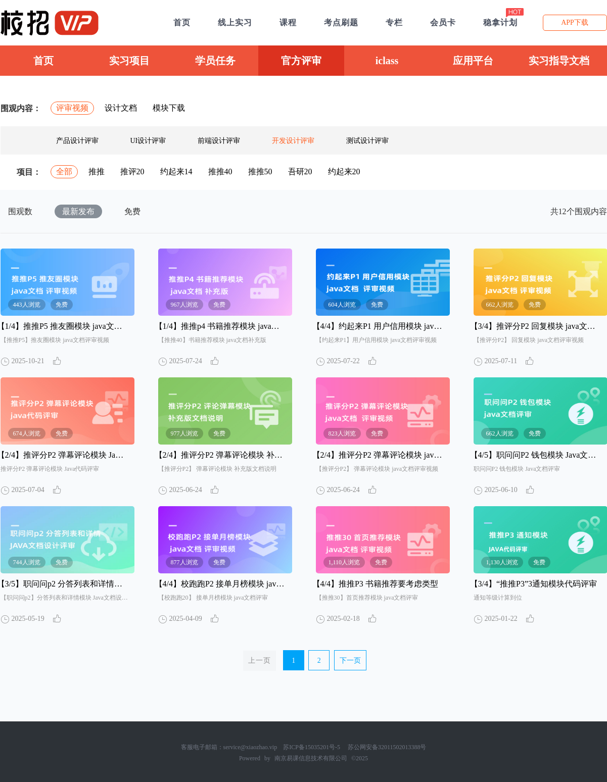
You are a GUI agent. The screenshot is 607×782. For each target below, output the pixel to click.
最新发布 (78, 211)
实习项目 (129, 60)
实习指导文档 (559, 60)
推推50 (260, 171)
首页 (43, 60)
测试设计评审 (367, 140)
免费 (132, 211)
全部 (64, 171)
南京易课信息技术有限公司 (310, 758)
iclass (387, 60)
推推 (96, 171)
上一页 (259, 660)
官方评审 (301, 60)
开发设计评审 (293, 140)
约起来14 (176, 171)
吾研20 (300, 171)
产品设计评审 (77, 140)
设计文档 (121, 108)
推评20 (132, 171)
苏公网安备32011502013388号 (387, 747)
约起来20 (344, 171)
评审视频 (72, 108)
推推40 (220, 171)
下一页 (350, 660)
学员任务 (215, 60)
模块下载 (169, 108)
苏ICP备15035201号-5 (311, 747)
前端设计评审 (219, 140)
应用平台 (473, 60)
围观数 (20, 211)
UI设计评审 (148, 140)
